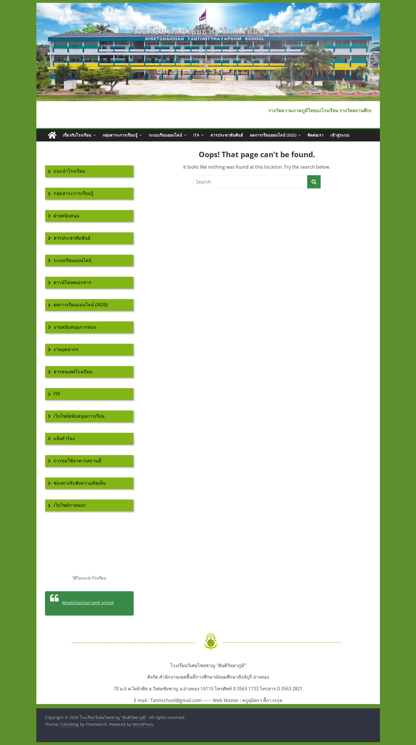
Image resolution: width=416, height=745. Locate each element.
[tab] (89, 171)
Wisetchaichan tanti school (88, 602)
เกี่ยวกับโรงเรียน (77, 135)
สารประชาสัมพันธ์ (226, 135)
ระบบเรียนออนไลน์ (165, 135)
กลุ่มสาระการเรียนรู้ (119, 135)
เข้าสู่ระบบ (339, 135)
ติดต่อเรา (315, 135)
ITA (196, 135)
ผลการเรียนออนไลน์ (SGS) (273, 135)
